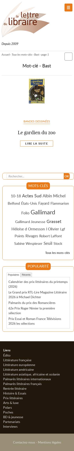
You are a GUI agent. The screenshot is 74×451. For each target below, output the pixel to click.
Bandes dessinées (36, 121)
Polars (7, 407)
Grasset (54, 221)
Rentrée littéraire (14, 388)
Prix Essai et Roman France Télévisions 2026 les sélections (34, 321)
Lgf (62, 229)
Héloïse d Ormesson (28, 229)
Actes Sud (31, 196)
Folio (25, 213)
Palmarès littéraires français (22, 384)
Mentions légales (49, 442)
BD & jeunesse (13, 417)
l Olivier (52, 229)
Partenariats (11, 422)
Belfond (14, 203)
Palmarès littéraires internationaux (27, 379)
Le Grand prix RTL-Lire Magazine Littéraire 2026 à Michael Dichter (37, 294)
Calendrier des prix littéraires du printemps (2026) (38, 284)
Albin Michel (54, 196)
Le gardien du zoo (36, 132)
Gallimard (43, 212)
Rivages (31, 235)
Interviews (10, 426)
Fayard (43, 203)
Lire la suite (36, 143)
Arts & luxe (11, 403)
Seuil (48, 243)
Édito (6, 355)
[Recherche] (35, 176)
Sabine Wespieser (28, 243)
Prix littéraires (13, 398)
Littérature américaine (18, 369)
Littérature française (17, 360)
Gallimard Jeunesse (30, 221)
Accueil (6, 54)
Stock (57, 243)
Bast (36, 54)
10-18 (16, 196)
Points (19, 236)
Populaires (13, 274)
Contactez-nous (24, 442)
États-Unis (29, 203)
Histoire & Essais (14, 393)
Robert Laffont (50, 236)
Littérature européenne (19, 365)
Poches (8, 412)
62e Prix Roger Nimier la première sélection (31, 310)
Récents (26, 274)
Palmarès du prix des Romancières (31, 303)
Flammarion (60, 203)
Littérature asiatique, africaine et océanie (31, 374)
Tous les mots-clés (22, 54)
